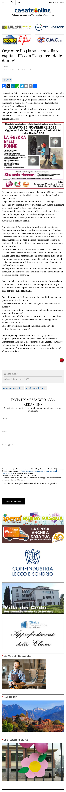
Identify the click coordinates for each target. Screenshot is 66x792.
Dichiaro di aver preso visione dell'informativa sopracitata (31, 483)
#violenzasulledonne (36, 388)
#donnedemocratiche (13, 388)
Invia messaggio (13, 501)
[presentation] (20, 491)
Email (4, 431)
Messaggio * (7, 444)
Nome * (5, 418)
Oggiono (7, 79)
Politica (6, 66)
